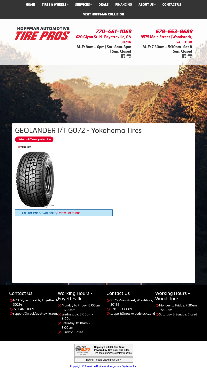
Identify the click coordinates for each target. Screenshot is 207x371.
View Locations (69, 213)
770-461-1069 (113, 31)
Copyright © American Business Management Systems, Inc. (103, 366)
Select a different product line (34, 139)
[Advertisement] (103, 92)
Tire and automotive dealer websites (112, 351)
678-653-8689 (173, 31)
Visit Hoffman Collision (103, 14)
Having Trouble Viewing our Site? (103, 359)
